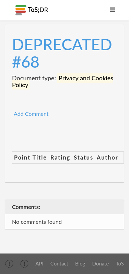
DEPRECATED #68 (62, 53)
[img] (9, 264)
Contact (59, 263)
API (39, 263)
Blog (80, 263)
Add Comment (31, 113)
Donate (100, 263)
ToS (120, 263)
